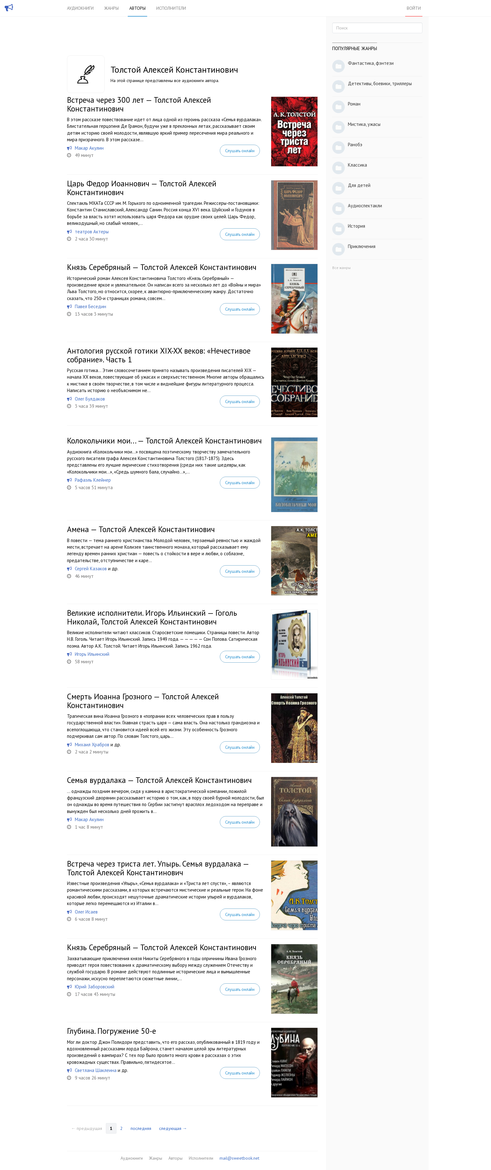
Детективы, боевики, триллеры (380, 83)
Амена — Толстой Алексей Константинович (141, 529)
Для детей (359, 185)
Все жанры (341, 267)
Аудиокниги (80, 8)
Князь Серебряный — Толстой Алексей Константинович (161, 267)
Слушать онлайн (240, 150)
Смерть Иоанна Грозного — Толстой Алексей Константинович (143, 700)
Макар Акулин (89, 148)
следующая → (173, 1128)
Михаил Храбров (92, 745)
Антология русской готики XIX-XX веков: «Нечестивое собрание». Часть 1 (159, 355)
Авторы (137, 8)
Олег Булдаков (90, 399)
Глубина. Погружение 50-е (111, 1031)
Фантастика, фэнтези (371, 63)
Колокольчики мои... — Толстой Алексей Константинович (164, 441)
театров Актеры (92, 232)
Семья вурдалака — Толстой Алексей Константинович (159, 780)
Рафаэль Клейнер (93, 480)
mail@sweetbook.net (239, 1158)
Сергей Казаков (91, 569)
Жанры (111, 8)
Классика (357, 165)
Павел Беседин (90, 306)
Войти (414, 8)
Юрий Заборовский (94, 987)
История (356, 226)
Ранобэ (355, 145)
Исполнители (171, 8)
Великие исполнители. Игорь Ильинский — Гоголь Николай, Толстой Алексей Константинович (152, 617)
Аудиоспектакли (365, 206)
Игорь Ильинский (92, 654)
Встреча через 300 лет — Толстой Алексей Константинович (139, 104)
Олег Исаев (86, 912)
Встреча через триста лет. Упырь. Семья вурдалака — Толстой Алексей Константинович (158, 868)
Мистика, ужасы (364, 124)
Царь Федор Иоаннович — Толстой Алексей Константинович (141, 188)
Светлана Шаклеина (95, 1070)
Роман (354, 104)
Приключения (361, 246)
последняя (141, 1128)
